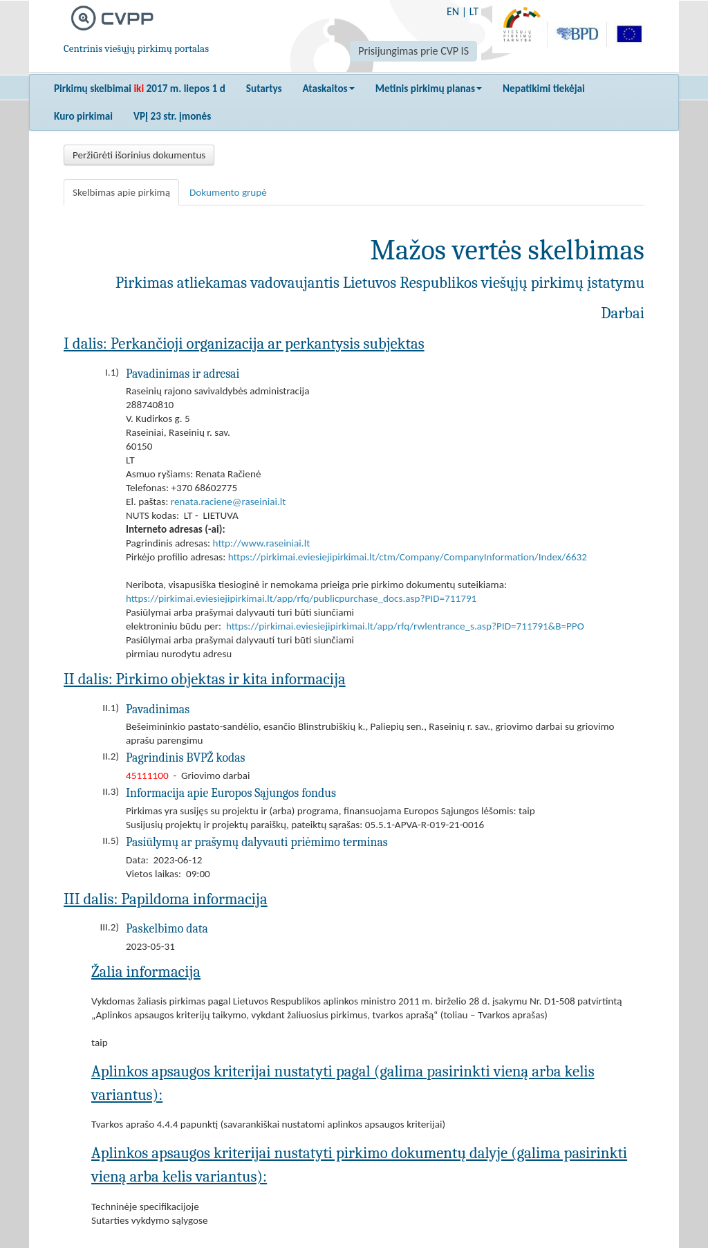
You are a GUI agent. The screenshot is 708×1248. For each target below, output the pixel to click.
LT (473, 11)
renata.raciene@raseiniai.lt (228, 501)
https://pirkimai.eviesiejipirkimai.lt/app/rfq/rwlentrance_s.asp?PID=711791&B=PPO (405, 626)
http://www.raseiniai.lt (261, 543)
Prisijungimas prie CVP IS (413, 50)
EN (453, 11)
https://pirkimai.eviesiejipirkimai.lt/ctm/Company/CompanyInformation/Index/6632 (407, 557)
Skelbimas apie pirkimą (121, 192)
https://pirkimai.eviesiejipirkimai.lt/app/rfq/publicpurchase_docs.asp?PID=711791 (301, 598)
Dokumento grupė (228, 192)
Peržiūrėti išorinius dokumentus (139, 155)
